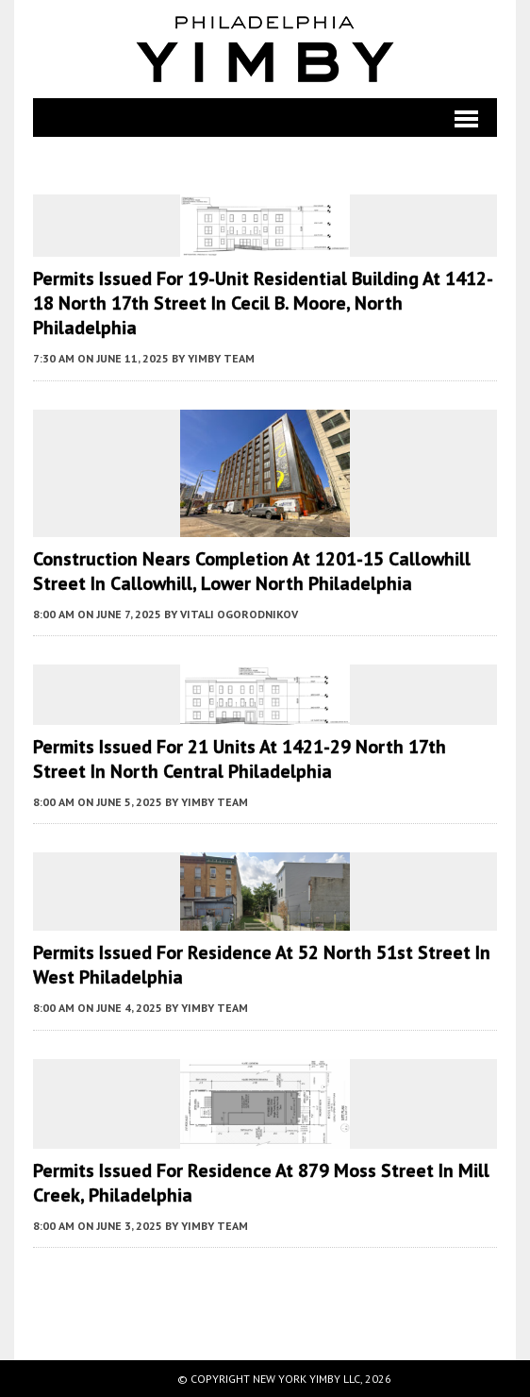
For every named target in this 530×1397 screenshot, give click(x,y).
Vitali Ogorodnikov (239, 614)
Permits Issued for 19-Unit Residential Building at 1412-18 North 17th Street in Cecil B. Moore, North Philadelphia (263, 303)
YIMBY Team (221, 358)
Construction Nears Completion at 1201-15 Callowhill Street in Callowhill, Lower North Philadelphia (252, 571)
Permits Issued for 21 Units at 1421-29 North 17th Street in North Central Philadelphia (239, 758)
